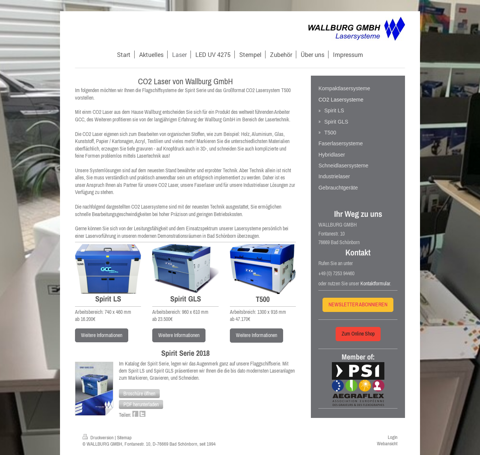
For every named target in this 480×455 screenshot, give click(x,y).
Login (393, 437)
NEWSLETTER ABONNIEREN (357, 304)
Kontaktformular (375, 283)
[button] (139, 393)
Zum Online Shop (358, 334)
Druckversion (98, 437)
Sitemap (124, 437)
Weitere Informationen (101, 335)
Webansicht (387, 443)
